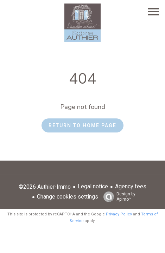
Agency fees (130, 186)
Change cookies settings (67, 196)
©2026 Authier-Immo (45, 186)
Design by (117, 197)
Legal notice (93, 186)
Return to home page (82, 125)
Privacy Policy (119, 214)
